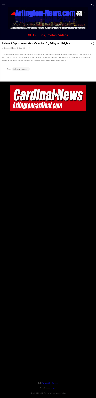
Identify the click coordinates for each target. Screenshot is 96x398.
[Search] (92, 5)
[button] (92, 44)
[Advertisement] (48, 363)
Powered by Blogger (48, 383)
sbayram (53, 388)
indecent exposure (21, 69)
